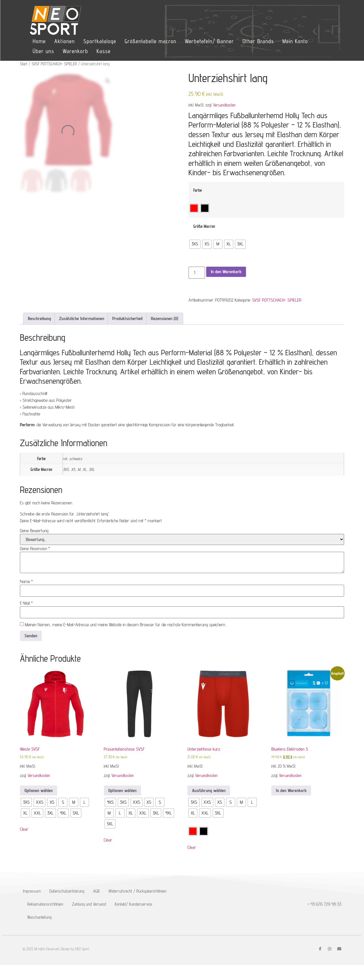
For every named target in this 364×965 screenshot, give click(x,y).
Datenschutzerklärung (66, 891)
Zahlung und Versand (89, 904)
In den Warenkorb (226, 271)
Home (39, 41)
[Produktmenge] (197, 273)
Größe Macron (204, 226)
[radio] (194, 208)
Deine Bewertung (34, 531)
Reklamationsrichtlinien (45, 904)
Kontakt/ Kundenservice (133, 904)
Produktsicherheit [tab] (127, 318)
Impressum (32, 891)
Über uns (43, 51)
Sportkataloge (99, 41)
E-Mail (26, 603)
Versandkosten (224, 105)
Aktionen (64, 41)
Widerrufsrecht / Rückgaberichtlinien (137, 891)
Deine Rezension (35, 548)
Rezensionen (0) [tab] (164, 318)
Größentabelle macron (150, 41)
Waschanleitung (39, 917)
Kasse (104, 51)
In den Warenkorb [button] (291, 790)
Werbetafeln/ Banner (209, 41)
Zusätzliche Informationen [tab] (81, 318)
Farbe (197, 190)
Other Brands (258, 41)
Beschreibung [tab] (39, 318)
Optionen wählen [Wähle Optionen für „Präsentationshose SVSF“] (122, 790)
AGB (96, 891)
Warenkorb (75, 51)
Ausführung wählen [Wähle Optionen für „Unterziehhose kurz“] (209, 790)
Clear (24, 829)
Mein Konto (295, 41)
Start (24, 63)
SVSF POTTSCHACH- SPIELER (54, 63)
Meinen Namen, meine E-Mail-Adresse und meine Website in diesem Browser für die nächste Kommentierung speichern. (125, 625)
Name (26, 581)
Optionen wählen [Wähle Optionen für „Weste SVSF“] (38, 790)
